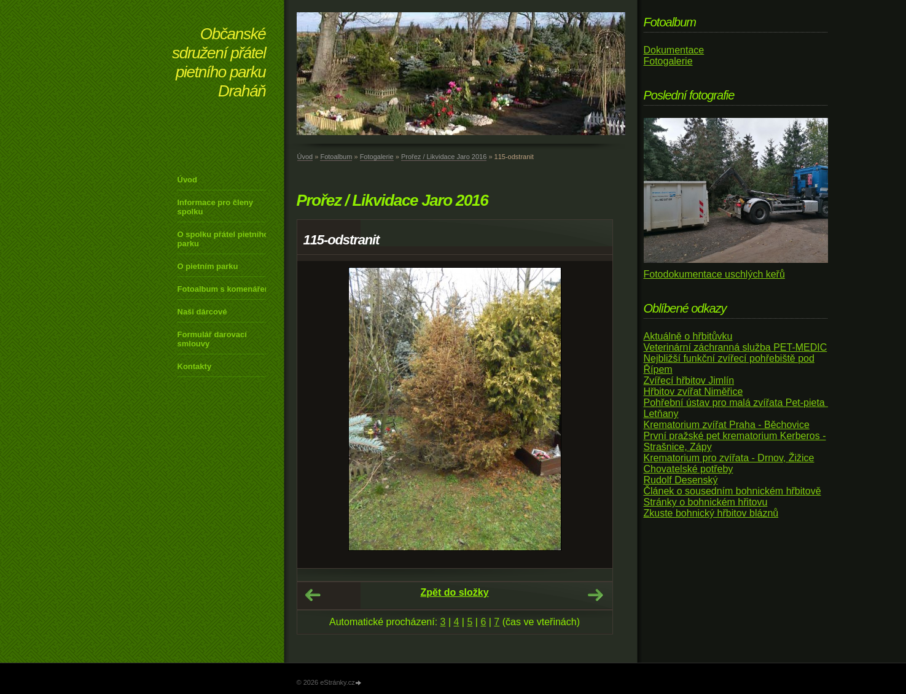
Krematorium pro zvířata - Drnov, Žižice (729, 458)
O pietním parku (208, 266)
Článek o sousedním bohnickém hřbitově (732, 491)
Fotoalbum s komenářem (225, 289)
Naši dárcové (202, 311)
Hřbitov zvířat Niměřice (693, 391)
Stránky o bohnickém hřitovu (706, 502)
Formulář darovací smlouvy (212, 339)
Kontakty (195, 366)
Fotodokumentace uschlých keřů (714, 274)
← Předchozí (312, 595)
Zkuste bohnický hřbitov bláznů (711, 513)
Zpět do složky (454, 592)
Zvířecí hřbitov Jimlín (689, 380)
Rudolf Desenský (681, 480)
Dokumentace (674, 50)
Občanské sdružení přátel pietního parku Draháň (218, 62)
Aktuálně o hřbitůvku (688, 336)
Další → (595, 595)
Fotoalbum (336, 156)
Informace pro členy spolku (216, 207)
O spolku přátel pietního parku (223, 239)
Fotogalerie (377, 156)
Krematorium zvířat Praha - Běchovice (727, 424)
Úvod (188, 179)
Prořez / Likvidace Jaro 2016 (443, 156)
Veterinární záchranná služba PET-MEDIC (735, 347)
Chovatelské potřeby (688, 469)
